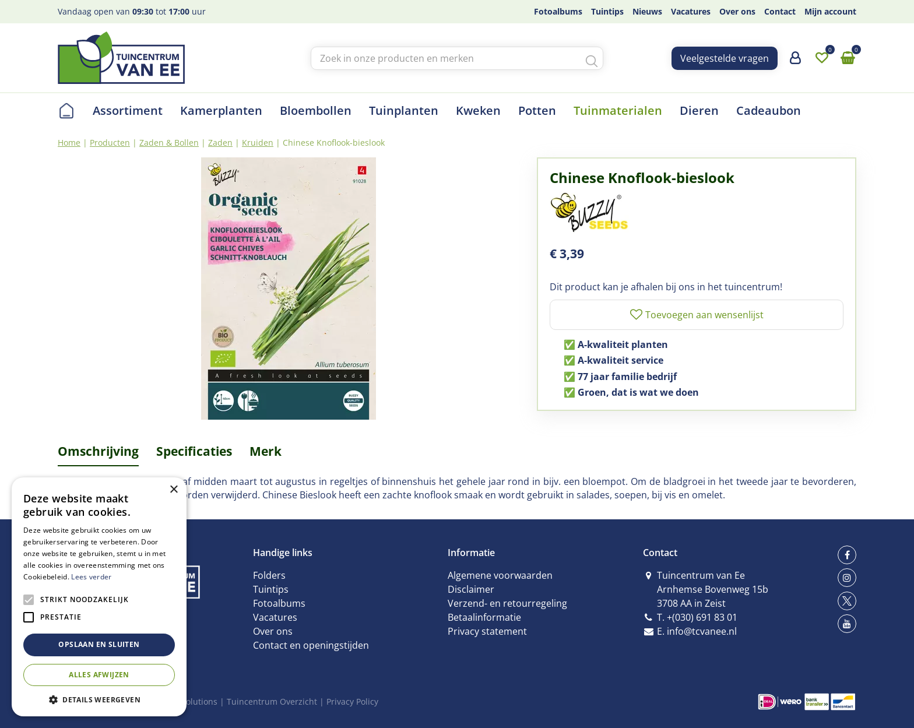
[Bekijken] (847, 58)
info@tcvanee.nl (702, 631)
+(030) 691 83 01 (702, 617)
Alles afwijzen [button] (99, 675)
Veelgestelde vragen (724, 58)
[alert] (99, 596)
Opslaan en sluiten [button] (98, 644)
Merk (265, 451)
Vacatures (275, 617)
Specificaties (194, 451)
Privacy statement (487, 631)
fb (847, 555)
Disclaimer (471, 589)
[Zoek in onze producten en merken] (457, 58)
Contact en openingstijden (311, 645)
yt (847, 623)
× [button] (173, 490)
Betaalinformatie (484, 617)
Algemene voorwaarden (500, 575)
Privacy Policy (352, 701)
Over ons (273, 631)
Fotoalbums (279, 603)
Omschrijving (98, 451)
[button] (99, 699)
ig (847, 577)
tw (847, 601)
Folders (269, 575)
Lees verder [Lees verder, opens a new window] (91, 577)
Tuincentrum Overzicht (272, 701)
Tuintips (271, 589)
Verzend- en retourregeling (507, 603)
